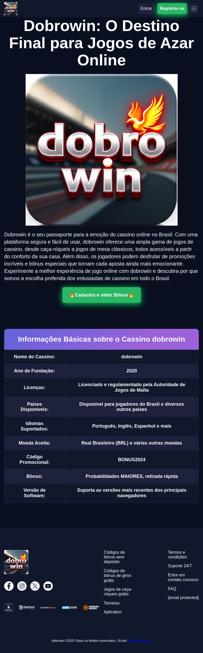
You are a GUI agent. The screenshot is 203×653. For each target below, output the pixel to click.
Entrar (146, 8)
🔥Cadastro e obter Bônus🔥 (101, 295)
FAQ (172, 589)
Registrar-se (172, 8)
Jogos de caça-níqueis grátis (118, 591)
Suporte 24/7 (180, 566)
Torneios (111, 603)
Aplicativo (112, 612)
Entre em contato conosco (183, 577)
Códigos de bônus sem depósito (114, 557)
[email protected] (140, 641)
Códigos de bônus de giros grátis (117, 576)
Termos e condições (177, 554)
